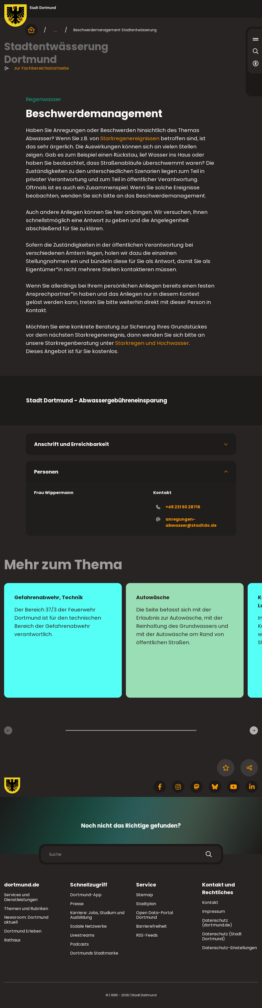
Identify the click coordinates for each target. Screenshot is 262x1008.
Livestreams (82, 935)
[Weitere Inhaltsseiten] (254, 730)
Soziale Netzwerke (88, 926)
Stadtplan (146, 904)
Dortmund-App (86, 895)
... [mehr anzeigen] (55, 29)
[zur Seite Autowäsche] (185, 640)
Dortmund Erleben (22, 931)
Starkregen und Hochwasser (152, 343)
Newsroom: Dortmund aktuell (26, 919)
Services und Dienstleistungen (21, 897)
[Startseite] (31, 30)
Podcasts (79, 944)
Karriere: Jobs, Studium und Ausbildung (97, 915)
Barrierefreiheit (151, 926)
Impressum (213, 911)
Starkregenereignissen (129, 138)
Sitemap (144, 895)
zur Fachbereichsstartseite (36, 68)
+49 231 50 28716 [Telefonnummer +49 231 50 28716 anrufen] (177, 507)
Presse (77, 904)
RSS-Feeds (147, 935)
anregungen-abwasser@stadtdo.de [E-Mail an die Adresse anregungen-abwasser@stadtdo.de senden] (185, 522)
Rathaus (12, 940)
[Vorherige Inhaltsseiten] (8, 730)
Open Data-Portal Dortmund (154, 915)
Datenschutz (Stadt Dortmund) (222, 936)
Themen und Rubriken (26, 909)
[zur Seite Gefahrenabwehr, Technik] (63, 640)
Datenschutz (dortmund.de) (217, 922)
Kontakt (210, 902)
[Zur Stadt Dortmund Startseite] (30, 15)
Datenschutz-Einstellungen (229, 948)
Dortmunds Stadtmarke (94, 953)
